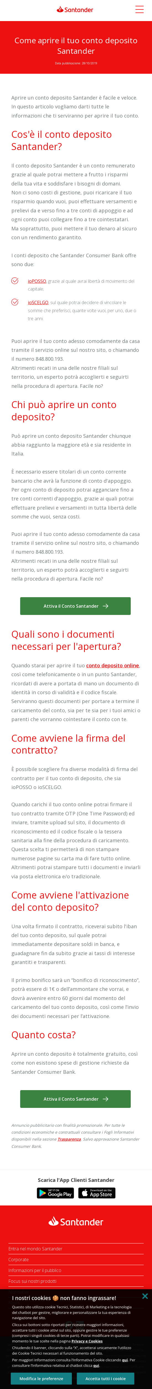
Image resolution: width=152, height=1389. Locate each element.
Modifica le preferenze (41, 1378)
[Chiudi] (145, 1296)
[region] (76, 1339)
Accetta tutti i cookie (105, 1378)
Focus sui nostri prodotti (32, 1281)
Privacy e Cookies (87, 1341)
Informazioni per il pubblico (34, 1270)
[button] (139, 10)
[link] (76, 9)
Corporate (18, 1259)
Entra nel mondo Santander (35, 1249)
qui (125, 1359)
